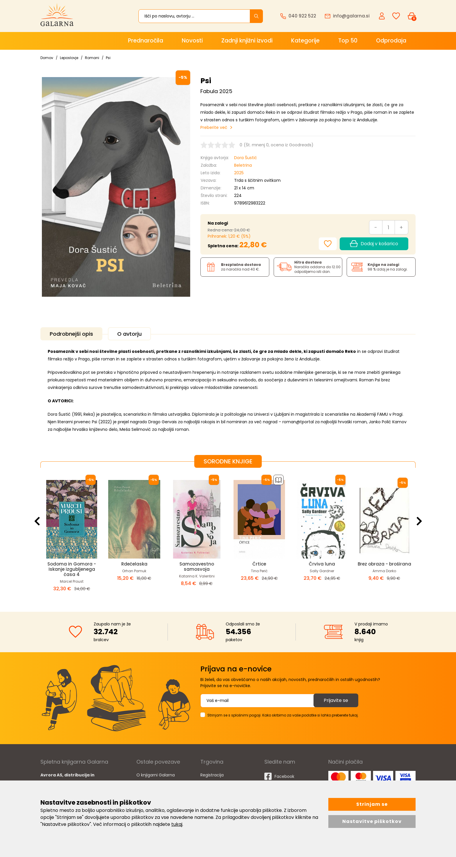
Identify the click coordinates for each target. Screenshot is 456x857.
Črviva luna (322, 564)
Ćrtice (259, 564)
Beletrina (243, 165)
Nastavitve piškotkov (372, 821)
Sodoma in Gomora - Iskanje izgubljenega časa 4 (71, 569)
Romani (92, 57)
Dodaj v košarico (374, 243)
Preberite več (213, 127)
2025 (239, 173)
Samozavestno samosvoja (196, 566)
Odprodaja (391, 41)
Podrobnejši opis (71, 333)
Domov (46, 57)
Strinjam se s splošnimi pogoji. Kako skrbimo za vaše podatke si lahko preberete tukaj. (283, 715)
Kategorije (305, 41)
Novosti (192, 41)
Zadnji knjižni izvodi (246, 41)
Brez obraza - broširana (384, 564)
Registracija (212, 775)
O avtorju (129, 333)
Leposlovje (69, 57)
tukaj (176, 824)
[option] (72, 535)
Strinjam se (372, 804)
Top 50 (347, 41)
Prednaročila (145, 41)
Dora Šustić (245, 158)
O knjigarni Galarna (155, 775)
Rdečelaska (134, 564)
